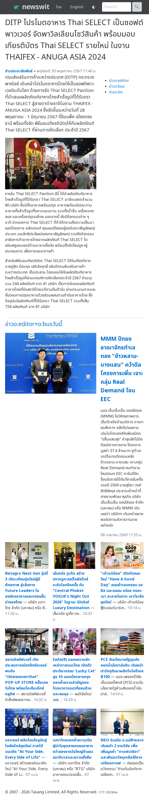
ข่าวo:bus (117, 86)
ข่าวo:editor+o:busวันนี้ (33, 324)
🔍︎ (137, 7)
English (76, 7)
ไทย (59, 7)
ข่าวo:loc (116, 92)
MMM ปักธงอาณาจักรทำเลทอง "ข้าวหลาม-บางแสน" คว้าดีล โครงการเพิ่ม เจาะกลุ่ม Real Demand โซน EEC (122, 369)
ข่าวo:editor (119, 81)
